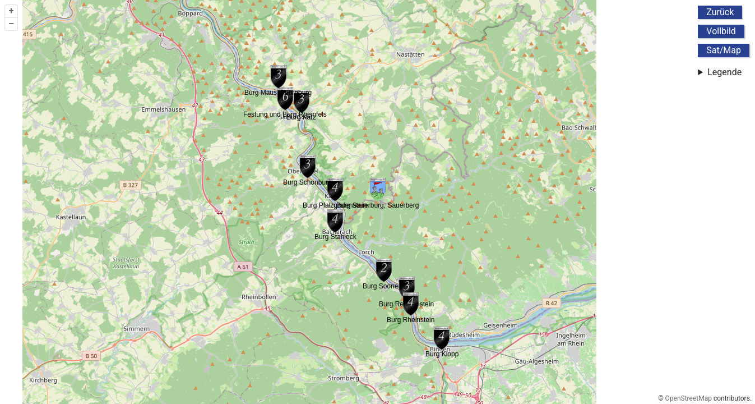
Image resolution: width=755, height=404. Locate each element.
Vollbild (721, 31)
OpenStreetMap (688, 398)
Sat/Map (723, 50)
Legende (724, 72)
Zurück (720, 12)
